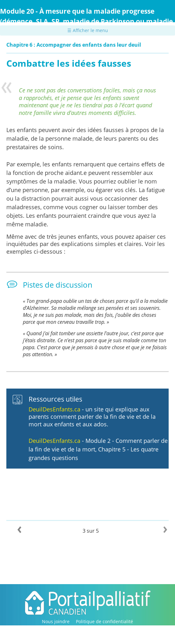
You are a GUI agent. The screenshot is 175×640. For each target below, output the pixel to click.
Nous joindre (56, 621)
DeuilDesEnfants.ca (55, 409)
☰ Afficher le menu (87, 30)
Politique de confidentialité (104, 621)
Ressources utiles (55, 399)
